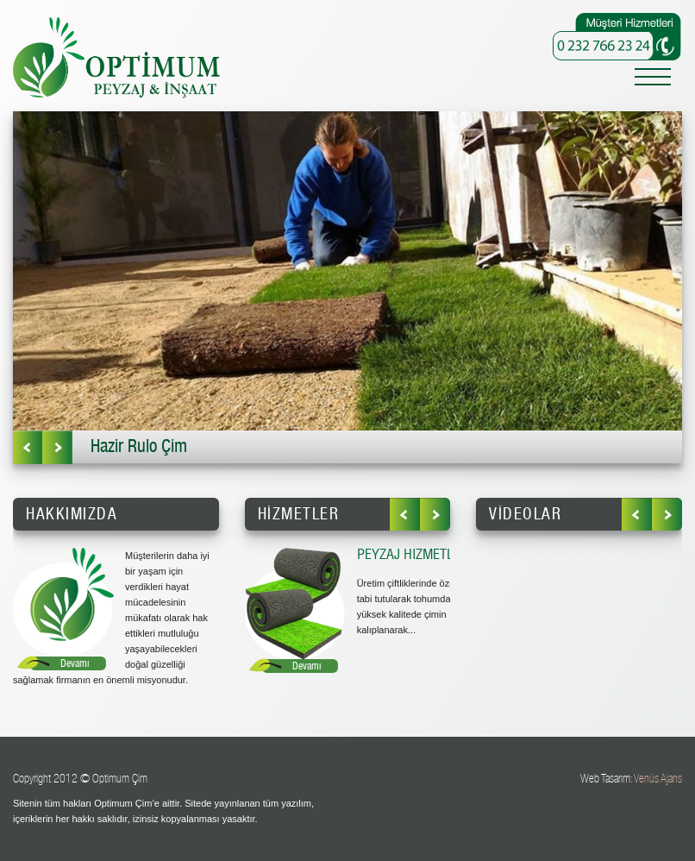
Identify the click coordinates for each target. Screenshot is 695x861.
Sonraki (57, 447)
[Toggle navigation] (652, 80)
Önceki (28, 447)
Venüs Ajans (658, 778)
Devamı (74, 663)
